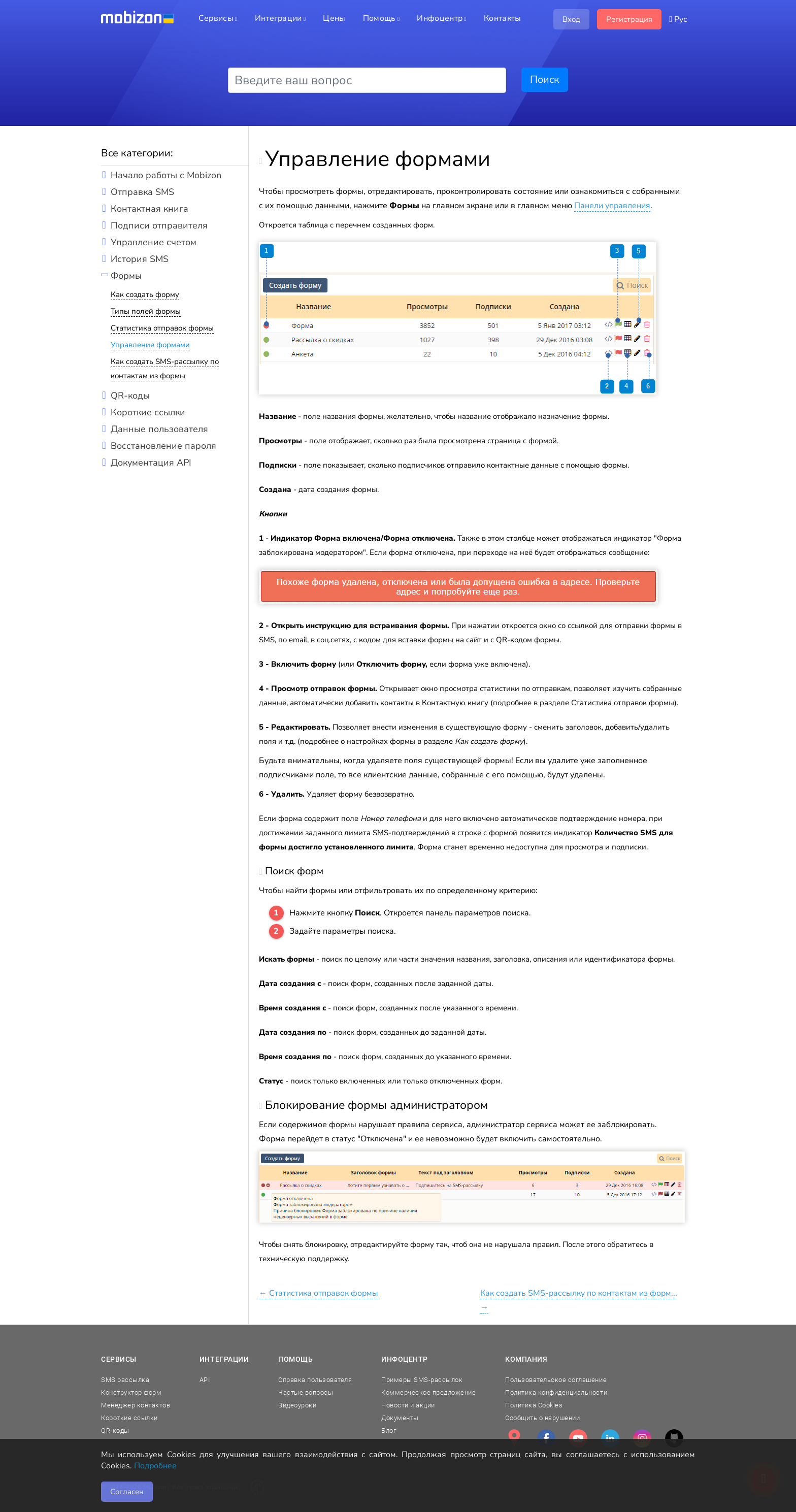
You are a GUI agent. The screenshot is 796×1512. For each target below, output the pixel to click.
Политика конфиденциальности (556, 1392)
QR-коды (130, 395)
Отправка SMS (142, 192)
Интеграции (224, 1359)
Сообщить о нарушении (542, 1418)
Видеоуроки (297, 1405)
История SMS (140, 259)
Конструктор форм (131, 1392)
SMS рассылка (125, 1380)
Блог (388, 1430)
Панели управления (612, 205)
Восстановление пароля (163, 446)
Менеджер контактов (135, 1405)
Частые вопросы (305, 1392)
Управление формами (150, 345)
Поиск (544, 79)
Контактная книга (149, 209)
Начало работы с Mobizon (166, 175)
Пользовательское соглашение (556, 1380)
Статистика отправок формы (162, 328)
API (205, 1380)
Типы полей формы (146, 311)
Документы (400, 1418)
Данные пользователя (159, 429)
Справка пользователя (315, 1380)
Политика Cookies (533, 1405)
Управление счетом (153, 242)
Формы (126, 276)
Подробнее (155, 1465)
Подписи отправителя (159, 225)
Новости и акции (408, 1405)
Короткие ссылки (148, 412)
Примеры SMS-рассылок (421, 1380)
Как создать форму (145, 294)
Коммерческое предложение (428, 1392)
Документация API (151, 462)
